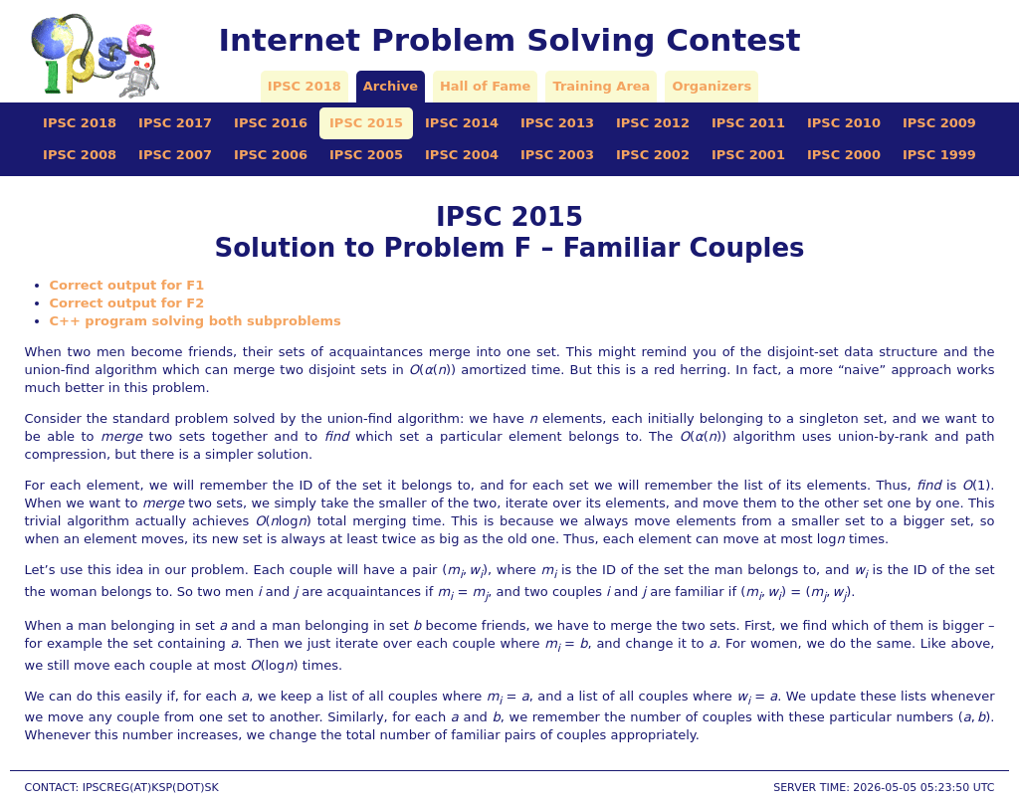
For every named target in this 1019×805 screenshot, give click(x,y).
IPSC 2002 (653, 154)
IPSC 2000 (844, 154)
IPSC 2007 (175, 154)
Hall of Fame (485, 86)
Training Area (601, 86)
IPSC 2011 (748, 122)
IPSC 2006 (270, 154)
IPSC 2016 (270, 122)
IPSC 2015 (366, 122)
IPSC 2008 (79, 154)
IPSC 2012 (653, 122)
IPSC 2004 (462, 154)
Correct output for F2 (127, 303)
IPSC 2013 (557, 122)
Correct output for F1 (127, 285)
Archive (390, 86)
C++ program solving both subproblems (195, 320)
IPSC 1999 (939, 154)
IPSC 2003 (557, 154)
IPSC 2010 (844, 122)
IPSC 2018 (304, 86)
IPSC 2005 (366, 154)
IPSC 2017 (175, 122)
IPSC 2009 (939, 122)
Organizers (711, 86)
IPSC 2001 (748, 154)
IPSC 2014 (462, 122)
